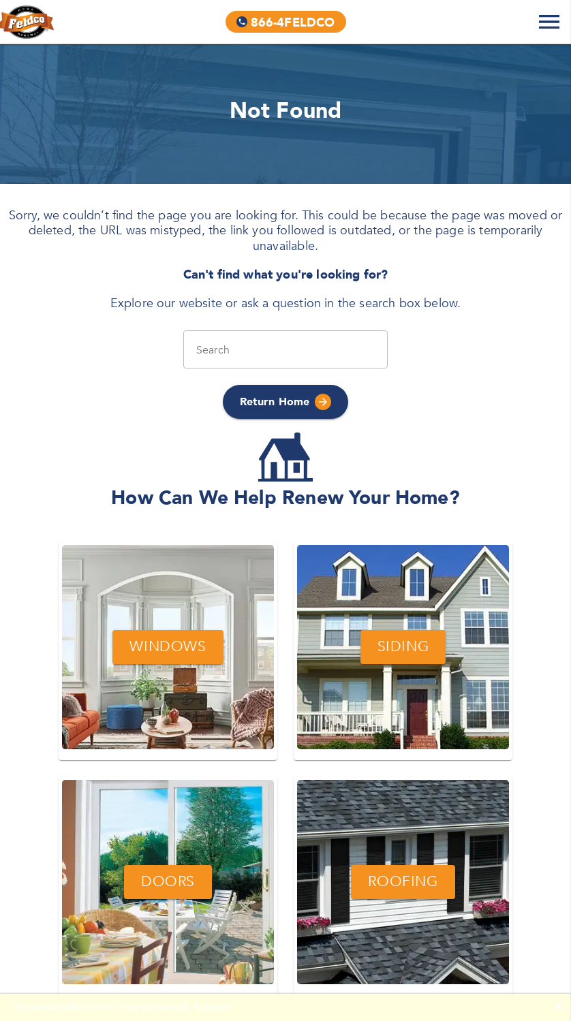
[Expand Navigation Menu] (549, 22)
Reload (212, 1006)
